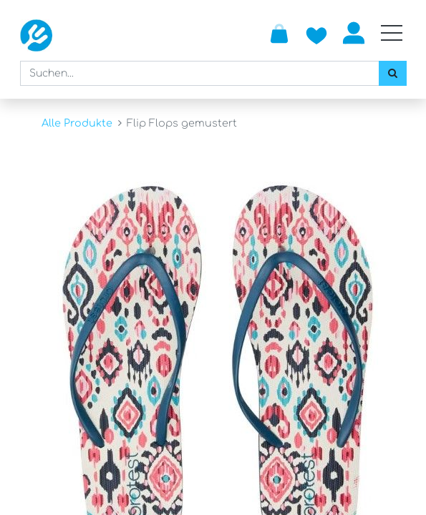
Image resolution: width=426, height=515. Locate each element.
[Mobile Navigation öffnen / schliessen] (392, 33)
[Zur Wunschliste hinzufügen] (316, 33)
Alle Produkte (77, 123)
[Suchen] (393, 73)
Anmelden (353, 33)
